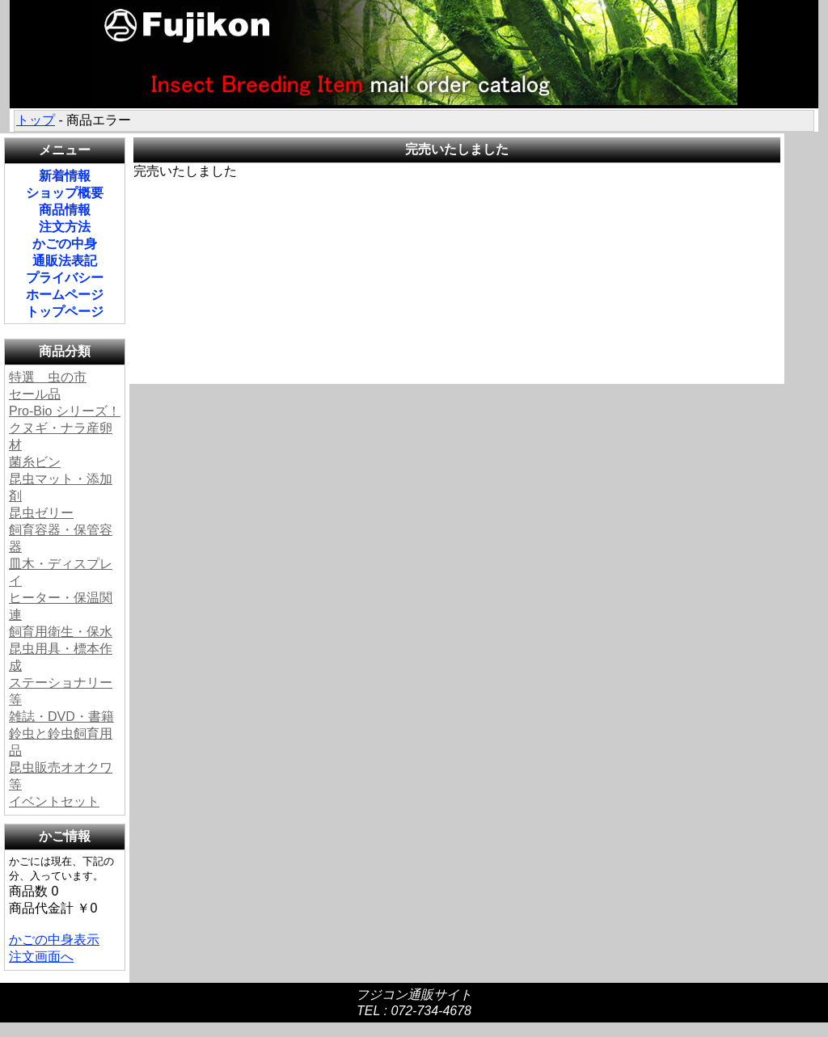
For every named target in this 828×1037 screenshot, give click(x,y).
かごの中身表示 (54, 939)
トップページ (65, 311)
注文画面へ (41, 956)
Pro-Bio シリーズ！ (64, 411)
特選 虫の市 (48, 377)
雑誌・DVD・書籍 (61, 716)
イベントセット (54, 801)
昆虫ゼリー (41, 513)
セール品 (35, 394)
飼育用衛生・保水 (60, 632)
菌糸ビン (35, 462)
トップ (35, 120)
